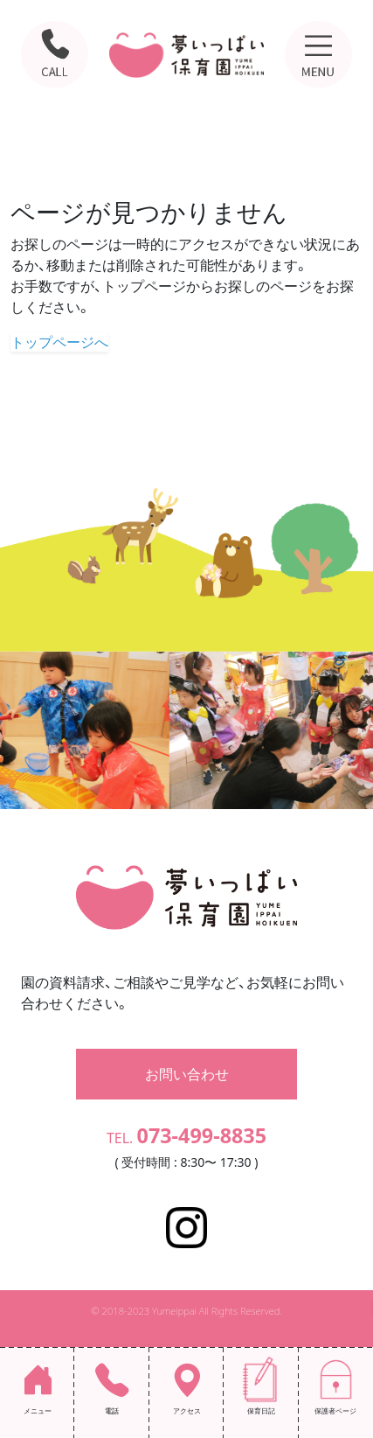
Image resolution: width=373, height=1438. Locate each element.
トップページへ (59, 342)
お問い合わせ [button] (187, 1074)
